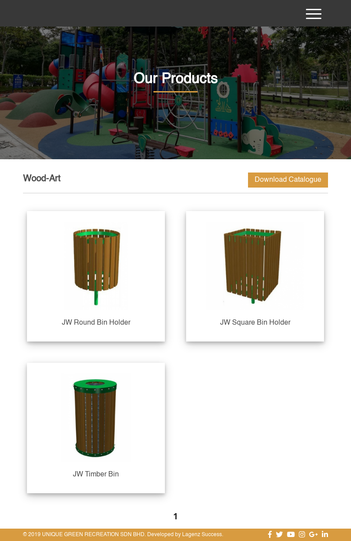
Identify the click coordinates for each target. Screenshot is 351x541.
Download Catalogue (288, 180)
